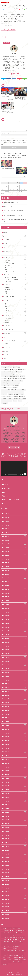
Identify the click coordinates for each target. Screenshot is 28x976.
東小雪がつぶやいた (14, 296)
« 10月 (3, 193)
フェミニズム (15, 322)
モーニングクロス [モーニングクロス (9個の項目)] (6, 389)
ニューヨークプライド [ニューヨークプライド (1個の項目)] (15, 383)
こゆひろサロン (14, 347)
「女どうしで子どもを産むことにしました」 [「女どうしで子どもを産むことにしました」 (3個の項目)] (11, 376)
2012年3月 (14, 914)
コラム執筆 (15, 265)
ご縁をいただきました (14, 329)
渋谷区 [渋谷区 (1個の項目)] (10, 401)
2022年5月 (14, 555)
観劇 (15, 291)
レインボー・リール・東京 (15, 279)
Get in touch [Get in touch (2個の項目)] (17, 367)
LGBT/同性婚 (15, 318)
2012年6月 (14, 903)
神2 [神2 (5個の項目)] (15, 401)
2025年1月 (14, 517)
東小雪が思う (14, 326)
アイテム (15, 310)
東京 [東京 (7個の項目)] (10, 398)
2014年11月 (14, 801)
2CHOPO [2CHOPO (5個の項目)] (5, 367)
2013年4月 (14, 873)
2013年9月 (14, 854)
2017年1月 (14, 710)
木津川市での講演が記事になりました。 (13, 216)
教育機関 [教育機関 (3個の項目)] (16, 396)
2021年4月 (14, 597)
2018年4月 (14, 672)
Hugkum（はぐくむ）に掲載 (10, 202)
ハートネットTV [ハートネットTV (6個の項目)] (6, 385)
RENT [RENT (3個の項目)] (12, 371)
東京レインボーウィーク (15, 277)
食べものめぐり (15, 289)
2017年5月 (14, 702)
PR (14, 337)
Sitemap (18, 972)
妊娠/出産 (14, 355)
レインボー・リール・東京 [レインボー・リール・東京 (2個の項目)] (18, 392)
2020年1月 (14, 619)
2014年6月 (14, 820)
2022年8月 (14, 547)
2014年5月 (14, 823)
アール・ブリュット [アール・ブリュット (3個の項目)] (13, 378)
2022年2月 (14, 566)
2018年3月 (14, 676)
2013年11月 (14, 846)
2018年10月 (14, 665)
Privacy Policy (11, 972)
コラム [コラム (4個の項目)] (14, 380)
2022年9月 (14, 544)
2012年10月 (14, 891)
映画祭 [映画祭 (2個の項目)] (4, 398)
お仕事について (14, 257)
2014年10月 (14, 804)
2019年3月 (14, 646)
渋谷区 (15, 343)
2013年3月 (14, 876)
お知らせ (14, 251)
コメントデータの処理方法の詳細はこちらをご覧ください (14, 156)
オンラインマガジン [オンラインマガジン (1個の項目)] (6, 380)
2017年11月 (14, 687)
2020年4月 (14, 608)
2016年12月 (14, 714)
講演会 (15, 262)
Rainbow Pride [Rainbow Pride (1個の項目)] (6, 371)
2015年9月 (14, 763)
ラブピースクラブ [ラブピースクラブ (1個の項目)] (22, 389)
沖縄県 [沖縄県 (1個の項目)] (4, 401)
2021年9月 (14, 585)
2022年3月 (14, 563)
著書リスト (6, 496)
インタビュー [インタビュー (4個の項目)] (22, 378)
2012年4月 (14, 910)
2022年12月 (14, 532)
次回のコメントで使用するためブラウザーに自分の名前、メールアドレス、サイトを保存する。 (14, 142)
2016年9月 (14, 721)
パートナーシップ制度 (14, 341)
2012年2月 (14, 918)
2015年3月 (14, 786)
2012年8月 (14, 895)
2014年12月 (14, 797)
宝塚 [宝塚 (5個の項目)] (22, 394)
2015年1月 (14, 793)
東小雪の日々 (14, 285)
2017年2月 (14, 706)
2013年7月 (14, 861)
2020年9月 (14, 600)
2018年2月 (14, 680)
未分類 (14, 358)
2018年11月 (14, 661)
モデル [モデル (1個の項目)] (15, 387)
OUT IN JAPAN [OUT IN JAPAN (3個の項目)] (22, 369)
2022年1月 (14, 570)
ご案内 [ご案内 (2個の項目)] (22, 376)
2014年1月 (14, 838)
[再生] (3, 474)
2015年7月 (14, 770)
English (5, 503)
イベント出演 (15, 267)
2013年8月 (14, 857)
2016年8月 (14, 725)
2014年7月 (14, 816)
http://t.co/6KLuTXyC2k (8, 30)
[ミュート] (22, 474)
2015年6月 (14, 774)
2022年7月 (14, 551)
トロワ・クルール (15, 271)
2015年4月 (14, 782)
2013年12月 (14, 842)
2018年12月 (14, 657)
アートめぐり (15, 287)
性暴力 (14, 232)
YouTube (14, 243)
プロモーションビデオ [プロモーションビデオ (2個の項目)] (7, 387)
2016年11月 (14, 717)
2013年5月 (14, 869)
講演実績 (5, 484)
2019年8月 (14, 627)
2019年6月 (14, 634)
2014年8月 (14, 812)
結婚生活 (14, 351)
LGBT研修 (15, 260)
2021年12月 (14, 574)
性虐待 (15, 320)
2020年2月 (14, 615)
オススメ (14, 300)
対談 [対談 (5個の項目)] (4, 396)
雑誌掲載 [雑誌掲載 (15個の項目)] (5, 403)
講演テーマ (6, 492)
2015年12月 (14, 752)
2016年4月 (14, 736)
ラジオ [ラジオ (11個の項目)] (14, 389)
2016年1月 (14, 748)
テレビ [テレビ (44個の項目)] (21, 380)
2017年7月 (14, 699)
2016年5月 (14, 733)
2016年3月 (14, 740)
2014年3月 (14, 831)
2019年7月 (14, 631)
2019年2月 (14, 649)
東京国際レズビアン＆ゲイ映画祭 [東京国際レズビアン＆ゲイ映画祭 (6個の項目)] (20, 398)
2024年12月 (14, 521)
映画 (15, 303)
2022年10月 (14, 540)
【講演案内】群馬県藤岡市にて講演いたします (14, 211)
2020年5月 (14, 604)
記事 (15, 308)
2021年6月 (14, 593)
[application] (14, 468)
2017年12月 (14, 683)
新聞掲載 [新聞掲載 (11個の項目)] (22, 396)
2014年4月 (14, 827)
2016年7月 (14, 729)
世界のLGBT (14, 333)
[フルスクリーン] (25, 474)
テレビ (4, 36)
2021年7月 (14, 589)
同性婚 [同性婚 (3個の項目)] (11, 394)
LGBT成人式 (15, 281)
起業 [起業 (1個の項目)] (20, 401)
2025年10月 (14, 513)
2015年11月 (14, 755)
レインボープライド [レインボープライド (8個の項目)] (6, 392)
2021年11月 (14, 578)
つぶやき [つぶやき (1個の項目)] (5, 378)
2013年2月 (14, 880)
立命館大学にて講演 (8, 206)
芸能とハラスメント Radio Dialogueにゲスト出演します (14, 220)
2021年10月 (14, 581)
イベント (15, 254)
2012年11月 (14, 888)
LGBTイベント (14, 275)
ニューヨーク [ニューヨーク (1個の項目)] (5, 383)
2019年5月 (14, 638)
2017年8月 (14, 695)
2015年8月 (14, 767)
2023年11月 (14, 525)
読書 (15, 293)
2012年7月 (14, 899)
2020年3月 (14, 612)
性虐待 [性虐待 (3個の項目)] (9, 396)
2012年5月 (14, 907)
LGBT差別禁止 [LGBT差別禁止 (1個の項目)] (6, 369)
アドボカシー (14, 316)
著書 (15, 269)
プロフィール (6, 488)
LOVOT (14, 247)
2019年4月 (14, 642)
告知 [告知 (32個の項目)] (16, 394)
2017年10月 (14, 691)
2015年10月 (14, 759)
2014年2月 (14, 835)
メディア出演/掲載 (5, 2)
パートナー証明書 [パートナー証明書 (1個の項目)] (15, 385)
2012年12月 (14, 884)
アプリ (15, 312)
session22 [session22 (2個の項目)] (19, 371)
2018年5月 (14, 668)
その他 (15, 306)
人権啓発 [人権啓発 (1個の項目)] (5, 394)
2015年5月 (14, 778)
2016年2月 (14, 744)
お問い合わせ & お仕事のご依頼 (11, 500)
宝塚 (14, 236)
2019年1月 (14, 653)
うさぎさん (14, 240)
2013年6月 (14, 865)
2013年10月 (14, 850)
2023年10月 (14, 528)
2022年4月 (14, 559)
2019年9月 (14, 623)
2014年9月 (14, 808)
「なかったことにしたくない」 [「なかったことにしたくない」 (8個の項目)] (8, 374)
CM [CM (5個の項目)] (11, 367)
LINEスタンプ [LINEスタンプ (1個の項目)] (14, 369)
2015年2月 (14, 789)
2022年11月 (14, 536)
